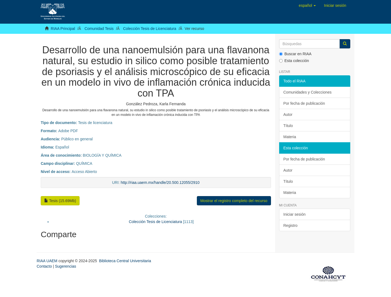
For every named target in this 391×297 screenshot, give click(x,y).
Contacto (44, 266)
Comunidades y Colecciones (307, 92)
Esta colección (294, 60)
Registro (290, 225)
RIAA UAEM (47, 261)
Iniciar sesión (294, 214)
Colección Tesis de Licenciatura (149, 28)
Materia (289, 137)
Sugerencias (65, 266)
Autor (287, 114)
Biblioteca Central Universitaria (125, 261)
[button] (307, 5)
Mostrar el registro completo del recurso (233, 201)
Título (288, 125)
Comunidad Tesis (98, 28)
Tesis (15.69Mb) (60, 201)
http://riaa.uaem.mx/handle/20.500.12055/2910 (160, 182)
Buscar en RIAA (295, 54)
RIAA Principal (63, 28)
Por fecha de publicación (304, 103)
